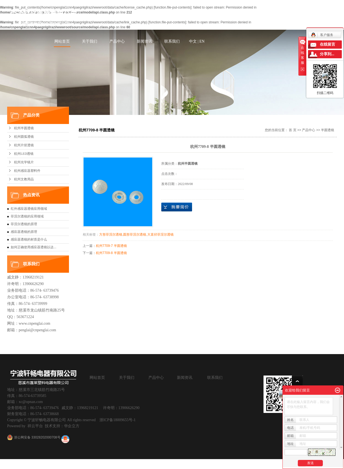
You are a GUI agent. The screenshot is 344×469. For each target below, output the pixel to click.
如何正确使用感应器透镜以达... (33, 247)
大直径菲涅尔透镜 (160, 234)
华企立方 (71, 426)
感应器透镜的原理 (24, 232)
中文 (193, 41)
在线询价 (176, 207)
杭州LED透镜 (24, 154)
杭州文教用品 (24, 179)
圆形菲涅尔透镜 (134, 234)
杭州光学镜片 (24, 162)
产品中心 (117, 41)
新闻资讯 (144, 41)
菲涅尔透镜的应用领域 (27, 216)
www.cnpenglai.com (34, 323)
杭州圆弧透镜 (24, 137)
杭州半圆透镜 (24, 128)
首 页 (292, 130)
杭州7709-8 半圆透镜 (111, 253)
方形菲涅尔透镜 (110, 234)
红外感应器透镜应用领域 (29, 209)
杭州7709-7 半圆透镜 (111, 246)
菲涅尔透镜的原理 (24, 224)
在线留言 (327, 44)
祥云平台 (35, 426)
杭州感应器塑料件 (27, 171)
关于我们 (89, 41)
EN (202, 41)
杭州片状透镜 (24, 145)
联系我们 (172, 41)
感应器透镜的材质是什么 (29, 239)
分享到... (327, 54)
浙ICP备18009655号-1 (117, 420)
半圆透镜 (327, 130)
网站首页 (62, 41)
